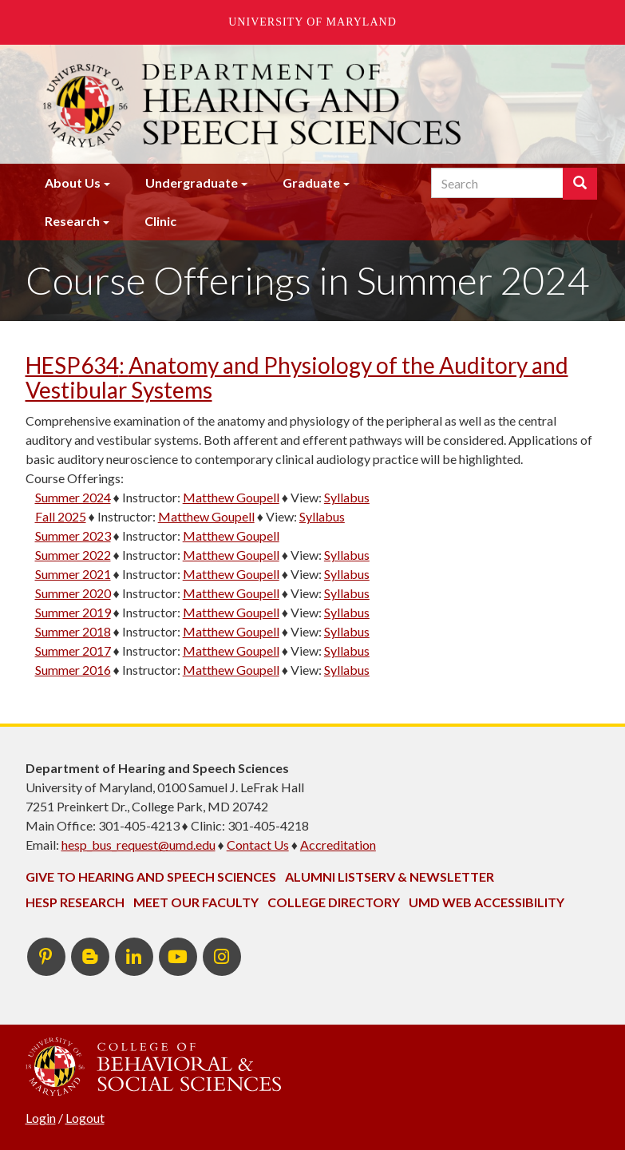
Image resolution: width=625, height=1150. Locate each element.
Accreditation (338, 844)
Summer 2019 (73, 612)
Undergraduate (191, 182)
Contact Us (258, 844)
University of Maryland (312, 22)
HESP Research (75, 902)
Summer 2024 (73, 497)
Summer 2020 (73, 593)
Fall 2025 (60, 516)
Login (41, 1117)
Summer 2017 (73, 650)
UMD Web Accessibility (486, 902)
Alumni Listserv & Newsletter (389, 876)
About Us (73, 182)
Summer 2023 (73, 535)
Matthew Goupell (231, 497)
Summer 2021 (73, 573)
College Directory (333, 902)
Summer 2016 (73, 669)
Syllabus (347, 497)
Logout (85, 1117)
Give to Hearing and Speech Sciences (151, 876)
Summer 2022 (73, 554)
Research (72, 220)
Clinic (160, 220)
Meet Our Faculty (196, 902)
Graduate (311, 182)
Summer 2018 (73, 631)
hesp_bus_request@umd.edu (138, 844)
